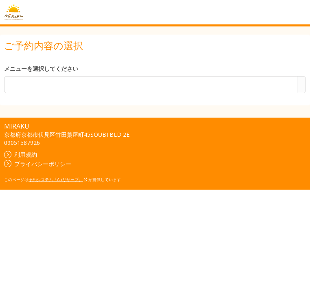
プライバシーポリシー (37, 164)
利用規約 (20, 154)
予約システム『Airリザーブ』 (58, 179)
